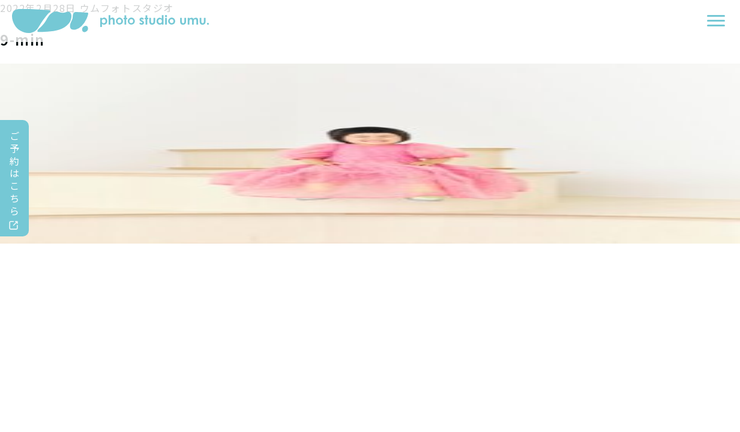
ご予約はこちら (15, 173)
